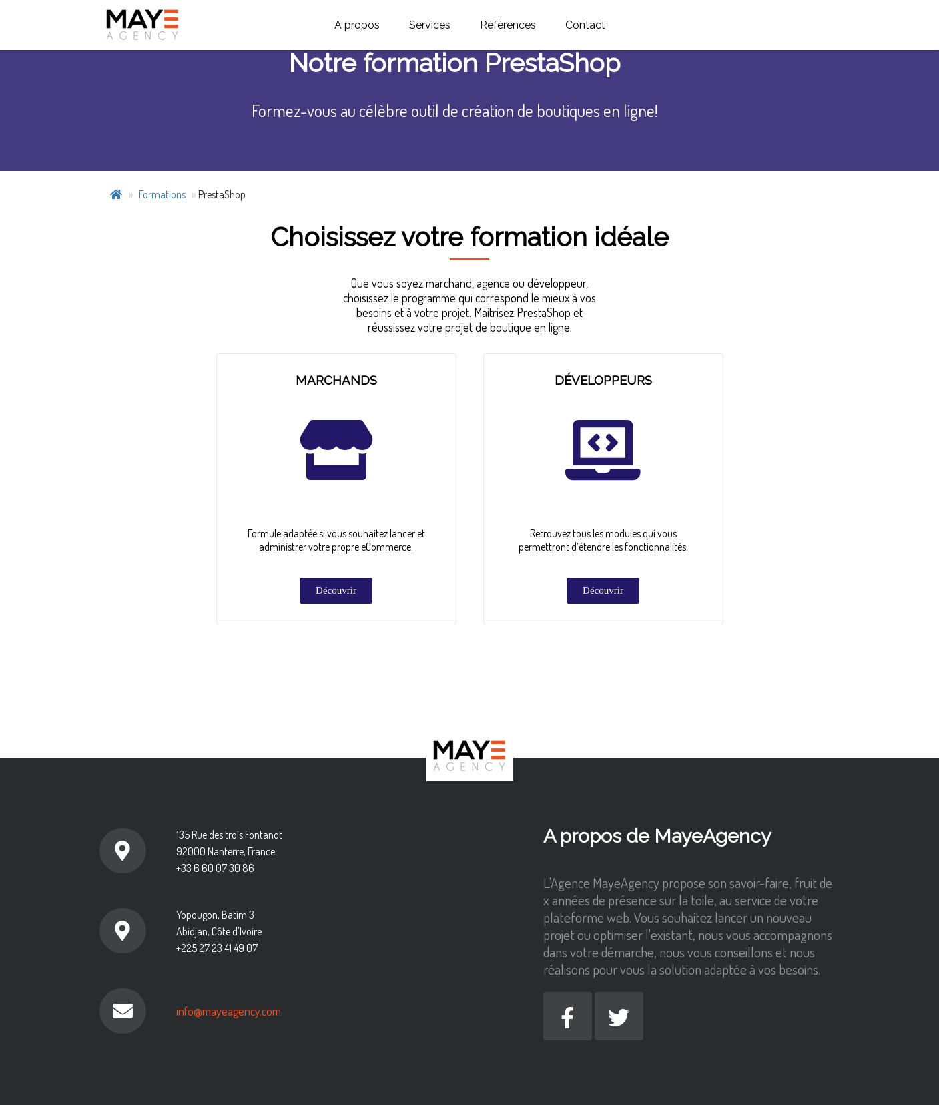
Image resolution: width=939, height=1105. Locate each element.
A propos (357, 25)
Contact (585, 25)
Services (429, 25)
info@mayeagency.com (228, 1011)
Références (508, 25)
